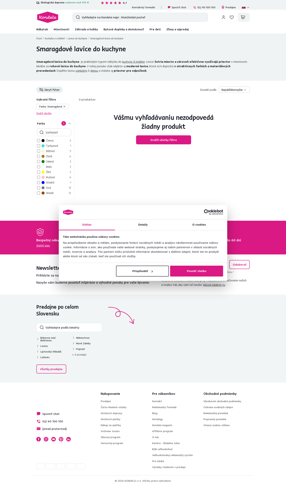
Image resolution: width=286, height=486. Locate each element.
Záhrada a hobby (86, 29)
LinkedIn (68, 439)
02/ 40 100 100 (204, 7)
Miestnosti (61, 29)
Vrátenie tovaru (110, 431)
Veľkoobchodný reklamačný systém (172, 455)
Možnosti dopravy (111, 413)
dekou (94, 70)
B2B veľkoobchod (162, 449)
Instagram (46, 439)
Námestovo (83, 337)
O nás (155, 437)
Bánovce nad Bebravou (47, 339)
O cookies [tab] (199, 224)
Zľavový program (110, 437)
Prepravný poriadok (214, 419)
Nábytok (42, 29)
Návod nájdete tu (214, 285)
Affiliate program (162, 431)
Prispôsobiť (142, 271)
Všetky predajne (51, 369)
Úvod (39, 38)
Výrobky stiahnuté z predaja (168, 467)
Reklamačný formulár (164, 407)
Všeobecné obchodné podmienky (222, 401)
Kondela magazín (162, 425)
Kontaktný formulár (143, 7)
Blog (154, 413)
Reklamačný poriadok (215, 413)
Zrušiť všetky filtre (163, 140)
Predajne (228, 7)
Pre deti (155, 29)
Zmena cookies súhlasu (216, 425)
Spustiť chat (177, 7)
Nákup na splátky (111, 425)
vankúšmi (81, 70)
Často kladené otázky (114, 407)
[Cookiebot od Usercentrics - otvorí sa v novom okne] (206, 212)
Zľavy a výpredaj (177, 29)
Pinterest (61, 439)
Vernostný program (112, 443)
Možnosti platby (110, 419)
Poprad (80, 349)
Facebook (38, 439)
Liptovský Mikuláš (50, 351)
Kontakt (157, 401)
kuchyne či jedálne (133, 61)
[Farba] (55, 123)
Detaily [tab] (143, 224)
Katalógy (157, 419)
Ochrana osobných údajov (218, 407)
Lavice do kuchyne (77, 38)
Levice (44, 346)
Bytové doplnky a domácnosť (124, 29)
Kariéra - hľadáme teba (166, 443)
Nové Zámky (83, 343)
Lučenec (45, 357)
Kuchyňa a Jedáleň (55, 38)
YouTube (53, 439)
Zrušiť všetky (44, 113)
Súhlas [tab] (87, 224)
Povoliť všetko (196, 271)
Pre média (158, 461)
